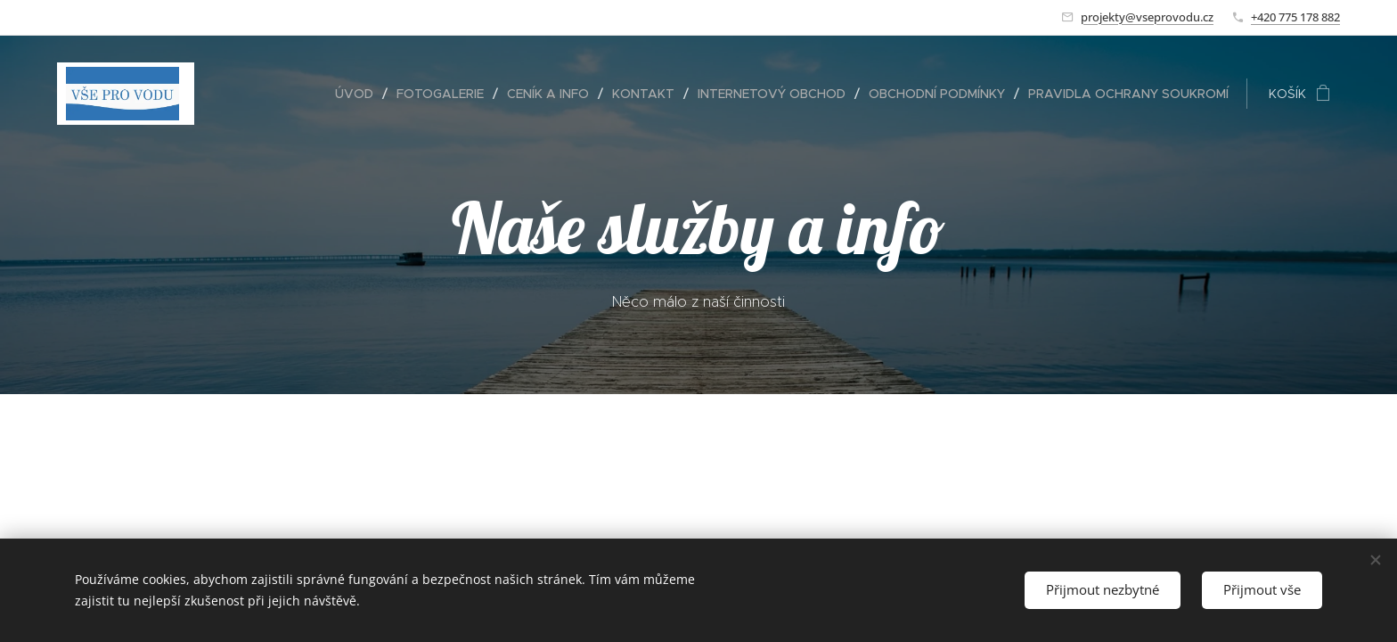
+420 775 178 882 (1295, 17)
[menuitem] (359, 93)
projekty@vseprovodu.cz (1147, 17)
